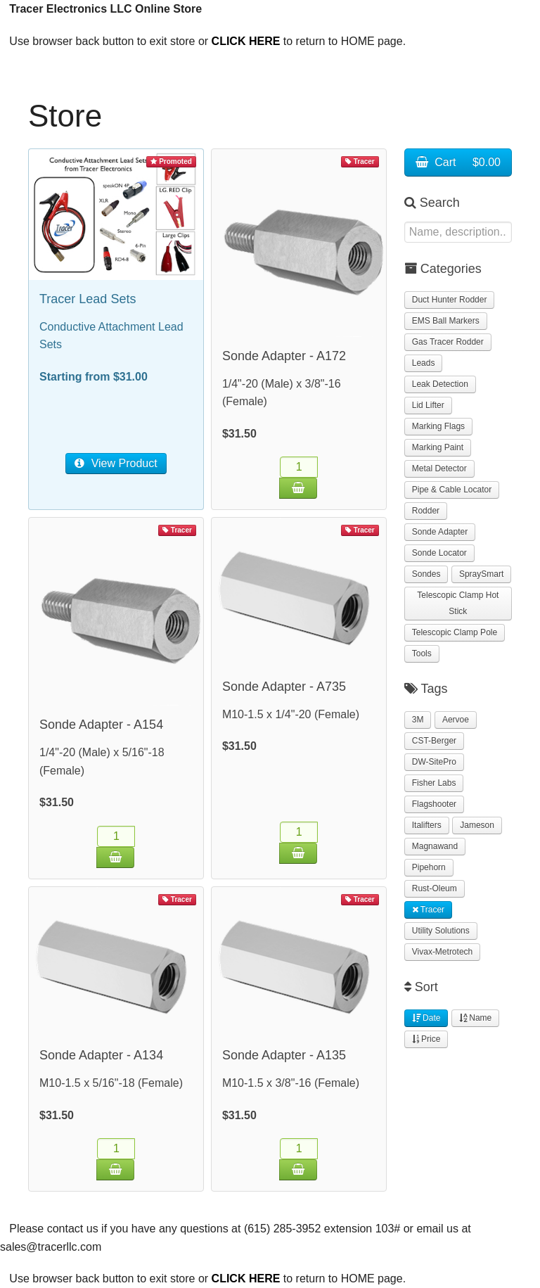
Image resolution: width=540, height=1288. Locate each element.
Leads (423, 363)
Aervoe (455, 720)
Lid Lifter (428, 405)
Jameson (477, 825)
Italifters (427, 825)
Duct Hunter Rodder (449, 300)
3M (418, 720)
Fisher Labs (434, 783)
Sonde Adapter (440, 532)
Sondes (426, 574)
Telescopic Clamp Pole (454, 632)
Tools (422, 653)
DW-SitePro (434, 762)
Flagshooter (434, 804)
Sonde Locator (439, 553)
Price (426, 1039)
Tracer (428, 909)
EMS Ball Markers (446, 321)
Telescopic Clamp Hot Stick (458, 603)
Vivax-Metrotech (442, 952)
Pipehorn (429, 867)
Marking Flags (438, 426)
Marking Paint (437, 447)
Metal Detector (439, 468)
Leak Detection (440, 384)
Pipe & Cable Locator (451, 490)
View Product (116, 463)
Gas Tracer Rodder (448, 342)
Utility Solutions (441, 931)
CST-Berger (434, 741)
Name (475, 1018)
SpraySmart (481, 574)
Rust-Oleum (434, 888)
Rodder (425, 511)
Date (426, 1018)
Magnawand (435, 846)
